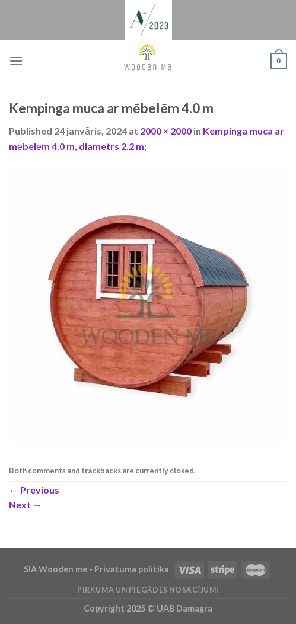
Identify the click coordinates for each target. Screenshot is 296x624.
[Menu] (16, 60)
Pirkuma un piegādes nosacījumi (148, 589)
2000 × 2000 (166, 130)
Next (25, 504)
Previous (34, 489)
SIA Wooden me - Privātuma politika (97, 569)
